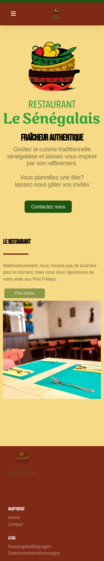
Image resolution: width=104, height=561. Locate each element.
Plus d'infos (25, 293)
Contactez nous (48, 206)
